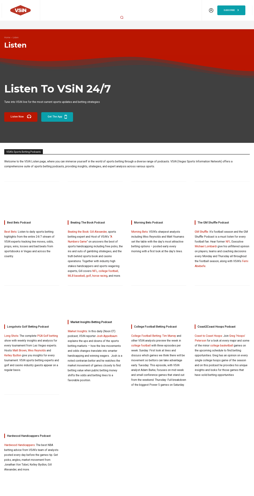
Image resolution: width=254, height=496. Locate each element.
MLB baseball (76, 275)
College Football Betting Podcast (155, 326)
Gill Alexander (98, 231)
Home (7, 37)
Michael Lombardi (206, 246)
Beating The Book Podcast (88, 222)
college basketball (221, 345)
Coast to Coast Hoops (208, 336)
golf (88, 275)
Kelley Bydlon (12, 355)
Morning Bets (139, 231)
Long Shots (11, 336)
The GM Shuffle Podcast (213, 222)
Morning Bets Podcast (148, 222)
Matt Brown (20, 350)
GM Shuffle (201, 231)
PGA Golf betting (47, 336)
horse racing (99, 275)
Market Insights (77, 331)
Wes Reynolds (37, 350)
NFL (94, 271)
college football (108, 271)
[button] (122, 17)
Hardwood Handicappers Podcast (29, 436)
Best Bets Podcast (19, 222)
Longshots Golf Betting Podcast (28, 326)
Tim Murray (169, 336)
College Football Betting (146, 336)
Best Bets (10, 231)
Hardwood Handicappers (19, 445)
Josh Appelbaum (106, 336)
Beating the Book (78, 231)
